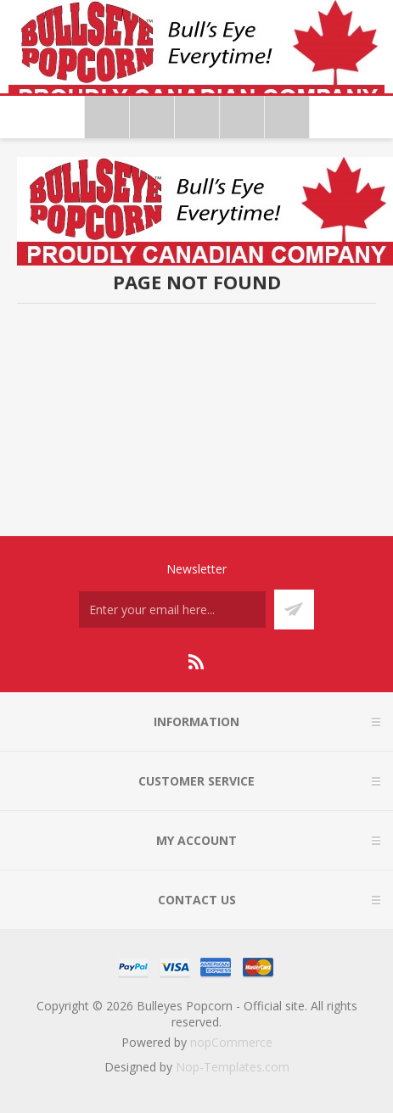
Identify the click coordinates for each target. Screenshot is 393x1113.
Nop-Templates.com (232, 1067)
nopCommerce (231, 1042)
